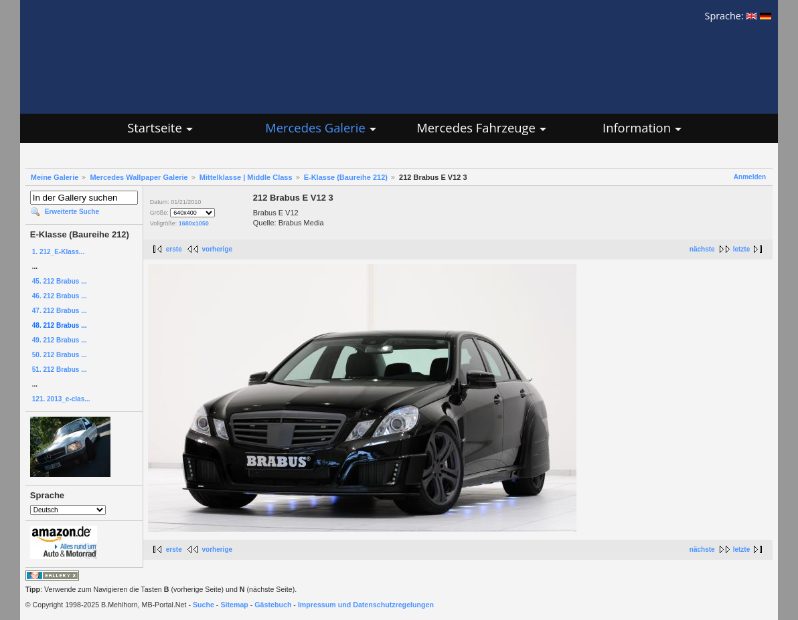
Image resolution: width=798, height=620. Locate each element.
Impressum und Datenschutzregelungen (366, 605)
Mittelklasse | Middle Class (246, 177)
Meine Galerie (55, 177)
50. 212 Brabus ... (59, 354)
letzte (741, 249)
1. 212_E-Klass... (58, 251)
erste (174, 249)
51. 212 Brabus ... (59, 369)
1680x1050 (194, 223)
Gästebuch (272, 605)
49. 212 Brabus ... (59, 340)
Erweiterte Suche (72, 211)
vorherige (217, 249)
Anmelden (750, 177)
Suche (203, 605)
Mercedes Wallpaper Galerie (138, 177)
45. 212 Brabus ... (59, 281)
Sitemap (234, 605)
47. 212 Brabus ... (59, 310)
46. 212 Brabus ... (59, 296)
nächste (702, 249)
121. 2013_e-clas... (61, 399)
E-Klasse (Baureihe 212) (346, 177)
